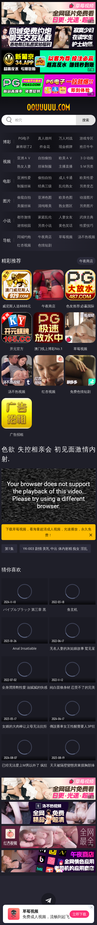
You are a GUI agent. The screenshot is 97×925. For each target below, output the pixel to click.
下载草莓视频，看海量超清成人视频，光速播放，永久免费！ (49, 532)
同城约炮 (24, 236)
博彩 (7, 141)
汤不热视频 (86, 236)
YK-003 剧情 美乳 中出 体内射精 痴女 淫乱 (55, 548)
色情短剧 (45, 245)
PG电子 (24, 138)
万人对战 (66, 138)
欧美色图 (66, 197)
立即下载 (79, 914)
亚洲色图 (45, 197)
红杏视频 (24, 245)
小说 (7, 220)
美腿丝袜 (24, 205)
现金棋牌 (66, 146)
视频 (7, 161)
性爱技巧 (86, 225)
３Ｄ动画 (86, 158)
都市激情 (24, 217)
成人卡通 (66, 177)
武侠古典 (86, 217)
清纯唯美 (45, 205)
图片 (7, 201)
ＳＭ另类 (86, 166)
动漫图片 (86, 197)
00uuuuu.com (48, 107)
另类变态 (86, 186)
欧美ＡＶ (66, 158)
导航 (7, 240)
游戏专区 (86, 138)
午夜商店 (45, 236)
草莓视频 (66, 236)
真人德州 (45, 138)
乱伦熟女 (66, 186)
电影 (7, 181)
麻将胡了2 (24, 146)
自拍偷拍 (45, 158)
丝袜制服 (45, 166)
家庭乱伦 (45, 217)
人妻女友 (66, 217)
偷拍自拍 (45, 177)
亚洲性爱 (24, 177)
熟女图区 (66, 205)
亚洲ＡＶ (24, 158)
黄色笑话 (66, 225)
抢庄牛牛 (86, 146)
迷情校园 (24, 225)
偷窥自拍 (24, 197)
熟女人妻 (24, 166)
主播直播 (66, 166)
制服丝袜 (24, 186)
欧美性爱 (86, 177)
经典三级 (45, 186)
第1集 (9, 548)
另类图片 (86, 205)
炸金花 (45, 146)
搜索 (85, 120)
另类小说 (45, 225)
